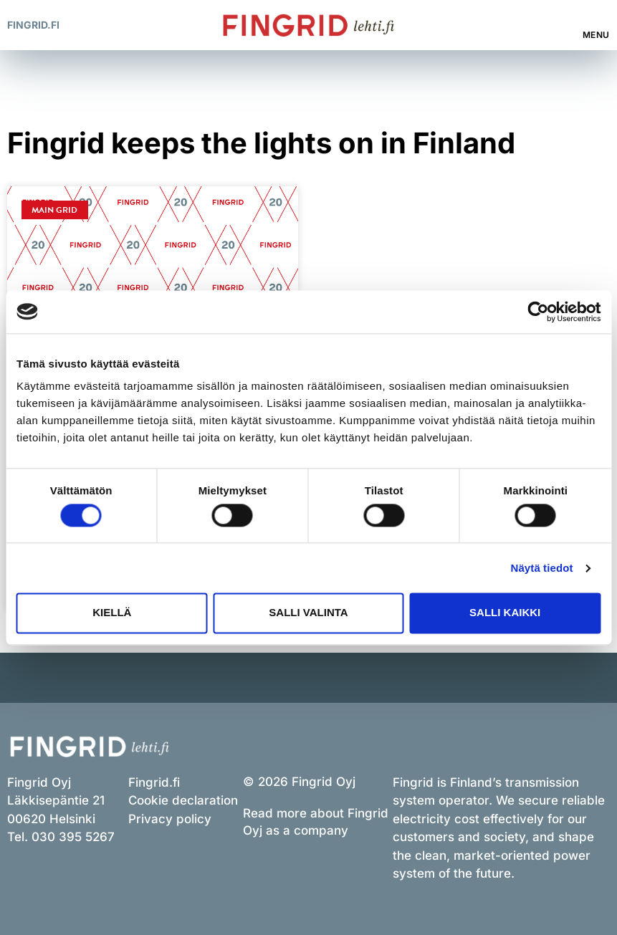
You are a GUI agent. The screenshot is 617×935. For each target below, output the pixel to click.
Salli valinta (308, 613)
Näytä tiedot (542, 568)
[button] (552, 25)
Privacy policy (169, 819)
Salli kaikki (504, 613)
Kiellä (111, 613)
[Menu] (597, 18)
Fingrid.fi (33, 25)
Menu (596, 34)
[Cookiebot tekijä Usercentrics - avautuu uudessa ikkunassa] (538, 311)
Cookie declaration (183, 800)
